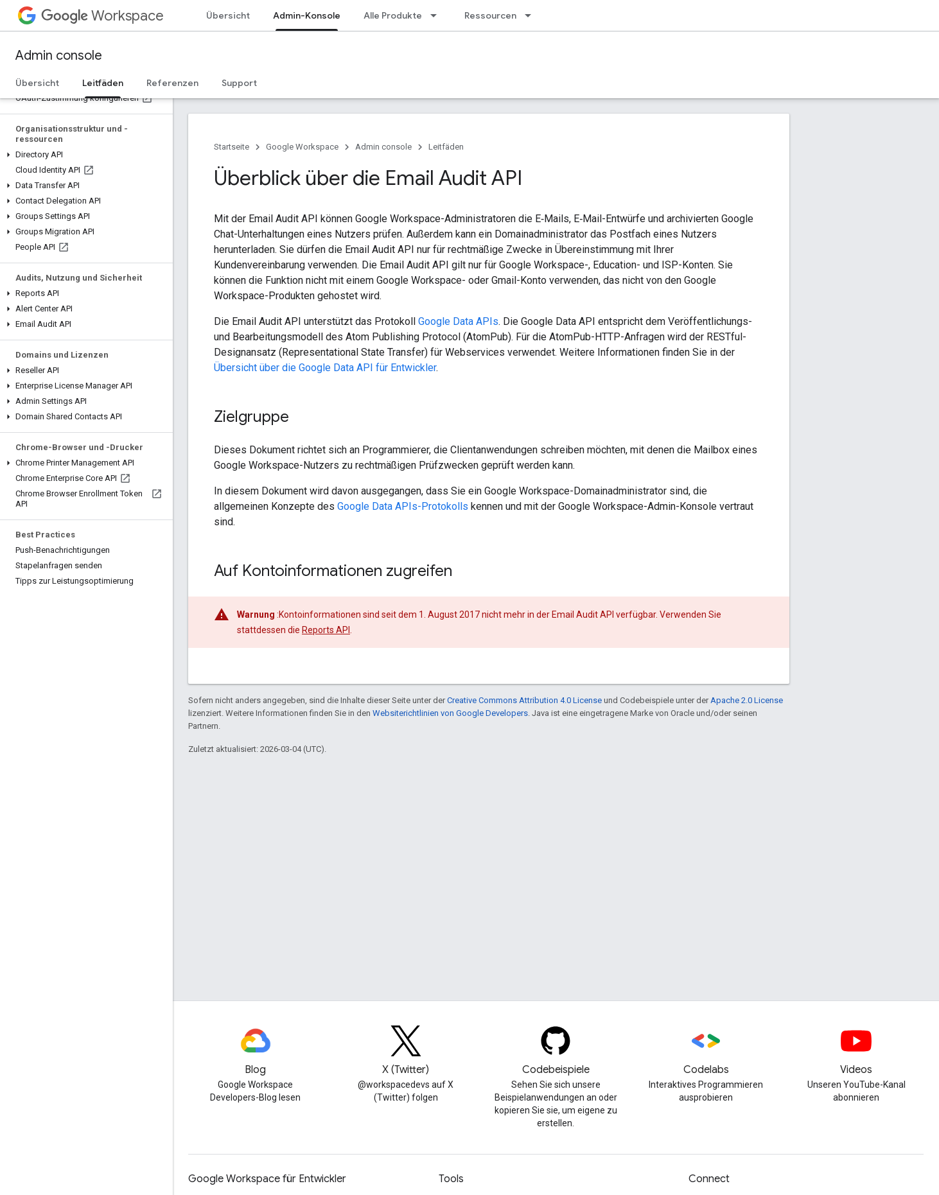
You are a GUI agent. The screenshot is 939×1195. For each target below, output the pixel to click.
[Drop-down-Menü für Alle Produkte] (437, 15)
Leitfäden (446, 147)
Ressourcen (490, 15)
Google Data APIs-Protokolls (402, 506)
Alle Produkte (393, 15)
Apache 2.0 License (746, 700)
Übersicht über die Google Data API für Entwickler (325, 368)
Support (239, 83)
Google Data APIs (458, 321)
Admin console (58, 56)
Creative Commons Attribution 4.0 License (524, 700)
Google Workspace (302, 147)
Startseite (231, 147)
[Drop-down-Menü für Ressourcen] (531, 15)
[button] (84, 154)
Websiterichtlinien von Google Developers (450, 713)
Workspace (102, 15)
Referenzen (172, 83)
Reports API (326, 630)
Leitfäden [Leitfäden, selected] (102, 83)
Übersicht (228, 15)
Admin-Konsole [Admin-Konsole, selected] (306, 15)
